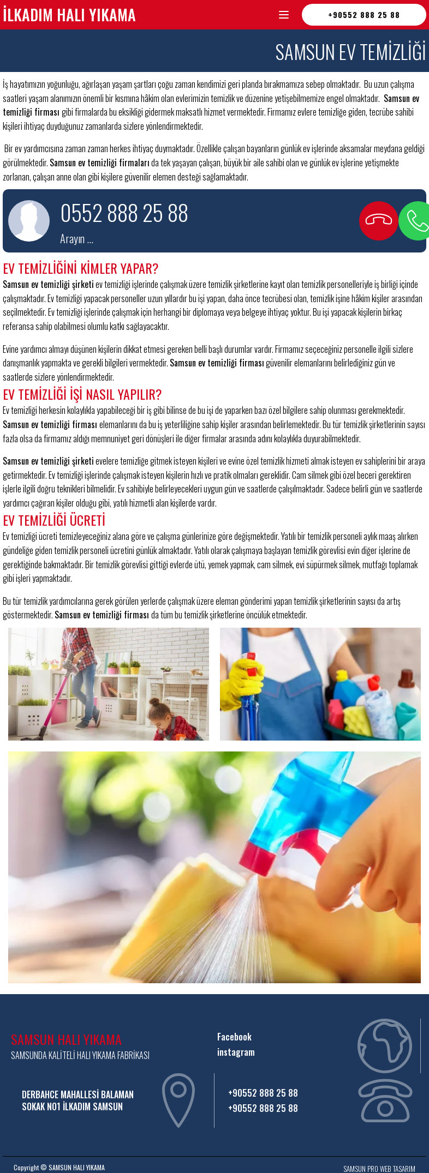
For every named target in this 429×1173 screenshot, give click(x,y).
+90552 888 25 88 (364, 14)
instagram (236, 1052)
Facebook (235, 1037)
